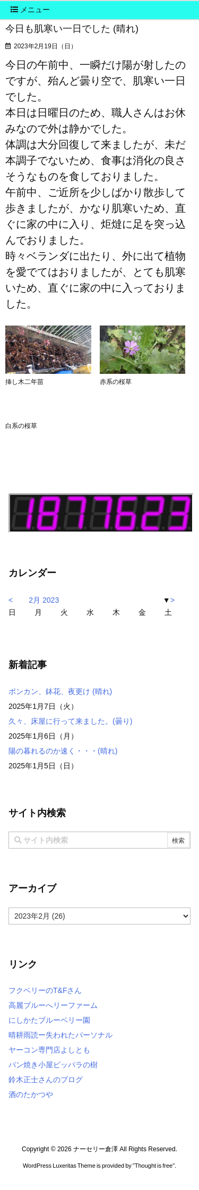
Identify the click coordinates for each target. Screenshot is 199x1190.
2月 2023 (44, 600)
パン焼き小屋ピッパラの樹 (53, 1064)
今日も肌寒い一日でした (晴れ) (72, 28)
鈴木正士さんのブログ (45, 1079)
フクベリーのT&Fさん (45, 990)
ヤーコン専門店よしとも (49, 1050)
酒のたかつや (30, 1094)
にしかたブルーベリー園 (49, 1020)
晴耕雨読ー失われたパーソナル (60, 1035)
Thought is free (153, 1165)
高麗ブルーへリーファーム (53, 1005)
